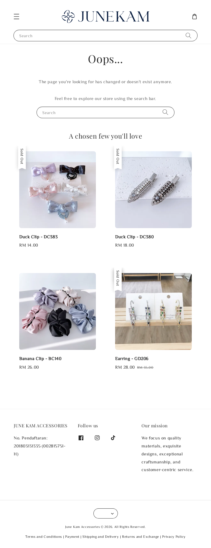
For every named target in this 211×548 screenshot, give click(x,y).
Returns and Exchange (140, 536)
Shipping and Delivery (100, 536)
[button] (16, 16)
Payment (72, 536)
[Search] (188, 35)
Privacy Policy (174, 536)
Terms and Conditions (43, 536)
